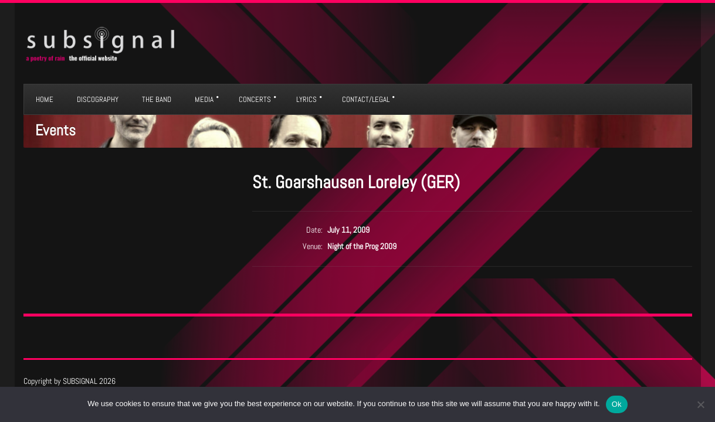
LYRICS (306, 99)
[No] (700, 404)
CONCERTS (255, 99)
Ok (617, 404)
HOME (44, 99)
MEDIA (204, 99)
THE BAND (156, 99)
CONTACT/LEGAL (365, 99)
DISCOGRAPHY (97, 99)
